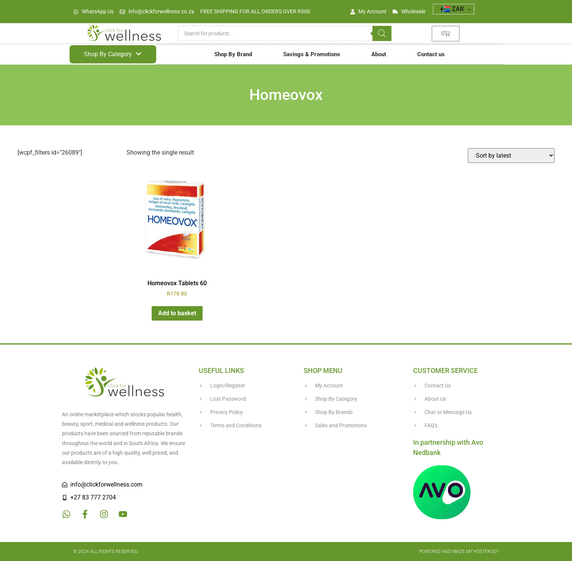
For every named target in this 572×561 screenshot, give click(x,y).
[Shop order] (511, 155)
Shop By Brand (233, 54)
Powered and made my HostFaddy (459, 551)
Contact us (431, 54)
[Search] (381, 33)
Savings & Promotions (311, 54)
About (378, 54)
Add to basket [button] (177, 313)
